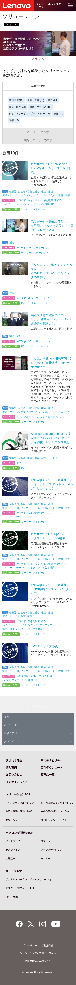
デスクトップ (13, 849)
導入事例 (11, 767)
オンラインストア (16, 782)
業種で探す (38, 86)
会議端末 (10, 858)
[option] (38, 43)
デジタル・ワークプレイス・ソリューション (30, 879)
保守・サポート (14, 897)
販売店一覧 (47, 774)
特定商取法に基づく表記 (38, 961)
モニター (45, 858)
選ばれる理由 (14, 760)
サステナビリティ (51, 760)
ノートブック (13, 841)
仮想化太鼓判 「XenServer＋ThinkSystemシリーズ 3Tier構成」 (50, 168)
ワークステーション (51, 849)
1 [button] (33, 59)
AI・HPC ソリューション (54, 820)
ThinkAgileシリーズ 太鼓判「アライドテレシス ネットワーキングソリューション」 (52, 484)
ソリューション (38, 706)
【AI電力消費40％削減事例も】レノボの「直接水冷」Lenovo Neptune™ (52, 363)
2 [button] (36, 59)
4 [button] (43, 59)
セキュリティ (13, 820)
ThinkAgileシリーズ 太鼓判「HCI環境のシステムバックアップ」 (51, 589)
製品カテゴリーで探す (38, 140)
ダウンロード (38, 741)
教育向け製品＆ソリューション (57, 802)
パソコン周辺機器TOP (19, 833)
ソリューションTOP (18, 794)
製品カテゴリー (38, 733)
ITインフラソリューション (20, 802)
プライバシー (30, 945)
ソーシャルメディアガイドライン (38, 953)
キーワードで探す (38, 132)
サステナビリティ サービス (20, 888)
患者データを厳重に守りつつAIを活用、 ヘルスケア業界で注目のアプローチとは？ (52, 225)
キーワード (38, 725)
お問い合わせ (14, 774)
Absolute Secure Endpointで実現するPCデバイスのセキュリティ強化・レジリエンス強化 (51, 438)
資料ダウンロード (51, 767)
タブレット (47, 841)
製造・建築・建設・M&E (19, 811)
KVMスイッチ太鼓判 (44, 646)
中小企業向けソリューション (56, 811)
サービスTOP (14, 871)
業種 (38, 716)
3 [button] (40, 59)
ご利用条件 (47, 945)
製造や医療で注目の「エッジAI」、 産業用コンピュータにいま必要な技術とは (52, 319)
